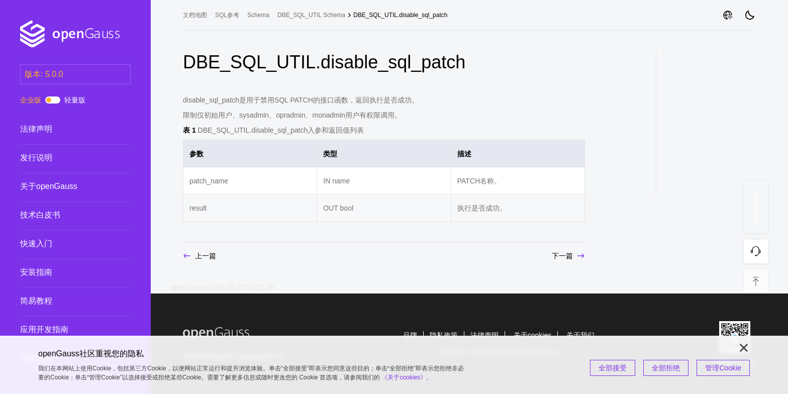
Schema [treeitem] (258, 15)
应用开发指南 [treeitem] (65, 330)
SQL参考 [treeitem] (227, 15)
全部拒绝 (666, 368)
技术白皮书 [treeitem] (65, 215)
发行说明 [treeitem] (65, 158)
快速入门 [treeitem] (65, 244)
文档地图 (195, 15)
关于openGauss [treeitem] (65, 186)
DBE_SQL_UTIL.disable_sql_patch (400, 15)
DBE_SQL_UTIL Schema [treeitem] (311, 15)
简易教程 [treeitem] (65, 301)
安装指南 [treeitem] (65, 272)
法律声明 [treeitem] (65, 129)
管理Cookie (723, 368)
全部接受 (613, 368)
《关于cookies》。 (406, 377)
